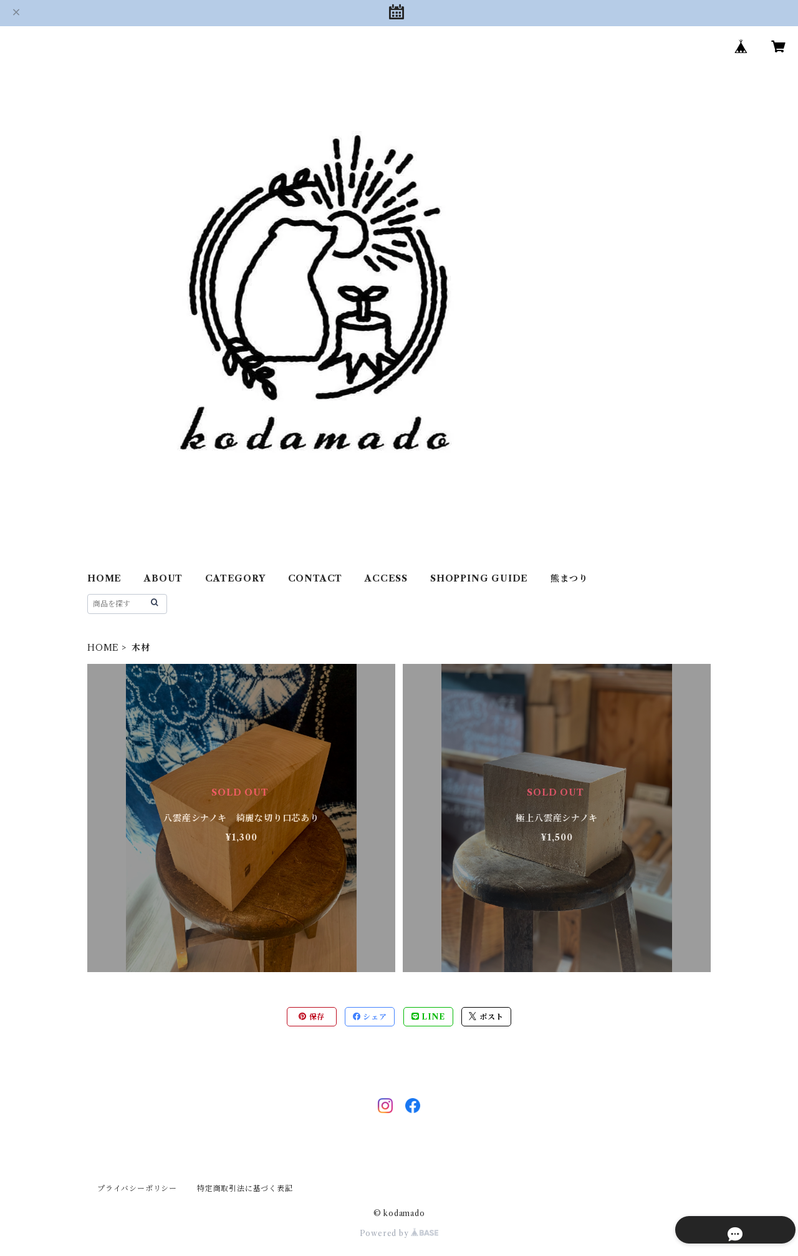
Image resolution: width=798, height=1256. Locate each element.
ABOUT (163, 578)
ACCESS (386, 578)
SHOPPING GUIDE (479, 578)
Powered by (399, 1233)
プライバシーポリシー (137, 1188)
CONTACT (315, 578)
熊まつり (568, 578)
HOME (104, 578)
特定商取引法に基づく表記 (245, 1188)
